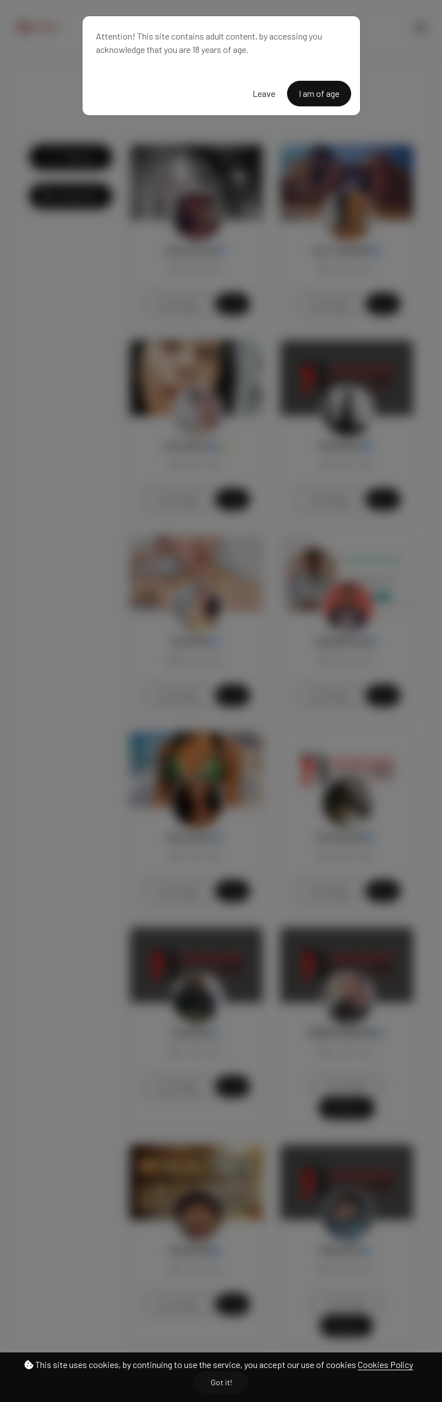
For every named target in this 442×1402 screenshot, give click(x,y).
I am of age (319, 93)
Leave (263, 93)
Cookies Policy (385, 1364)
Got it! (221, 1382)
